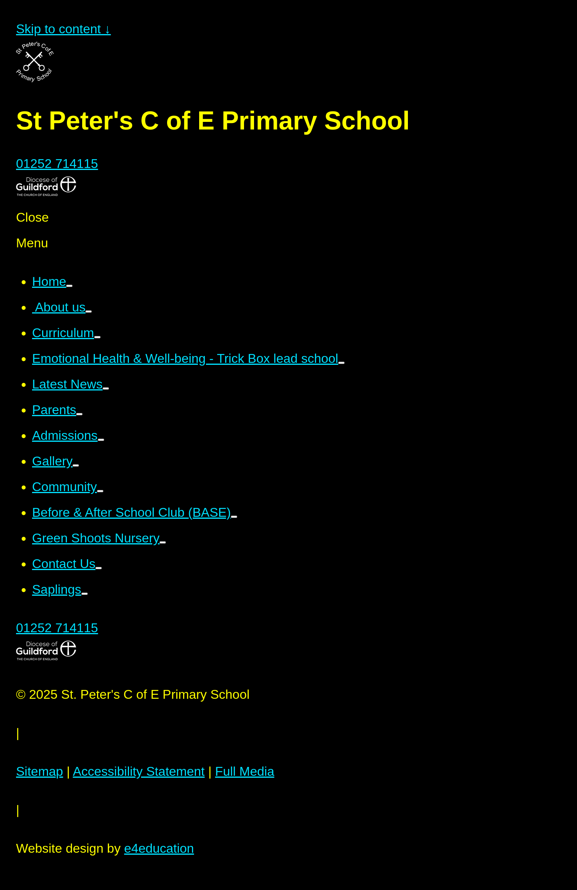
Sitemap (39, 771)
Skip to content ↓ (63, 29)
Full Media (244, 771)
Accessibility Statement (139, 771)
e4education (159, 848)
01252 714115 (57, 163)
